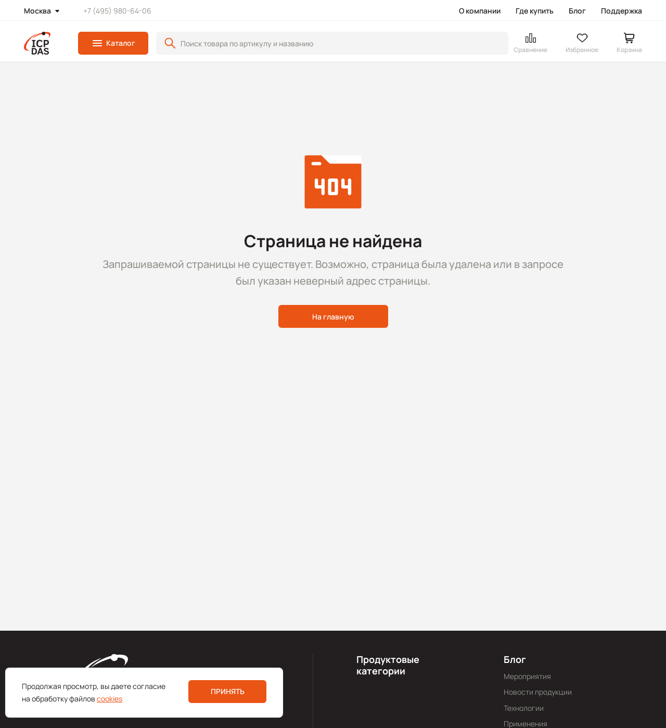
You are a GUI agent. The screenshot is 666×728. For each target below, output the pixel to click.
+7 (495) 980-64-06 (117, 11)
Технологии (524, 708)
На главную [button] (333, 317)
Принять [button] (228, 691)
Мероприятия (527, 676)
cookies (109, 699)
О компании (480, 11)
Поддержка (621, 11)
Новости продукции (538, 692)
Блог (577, 11)
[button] (113, 43)
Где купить (535, 11)
